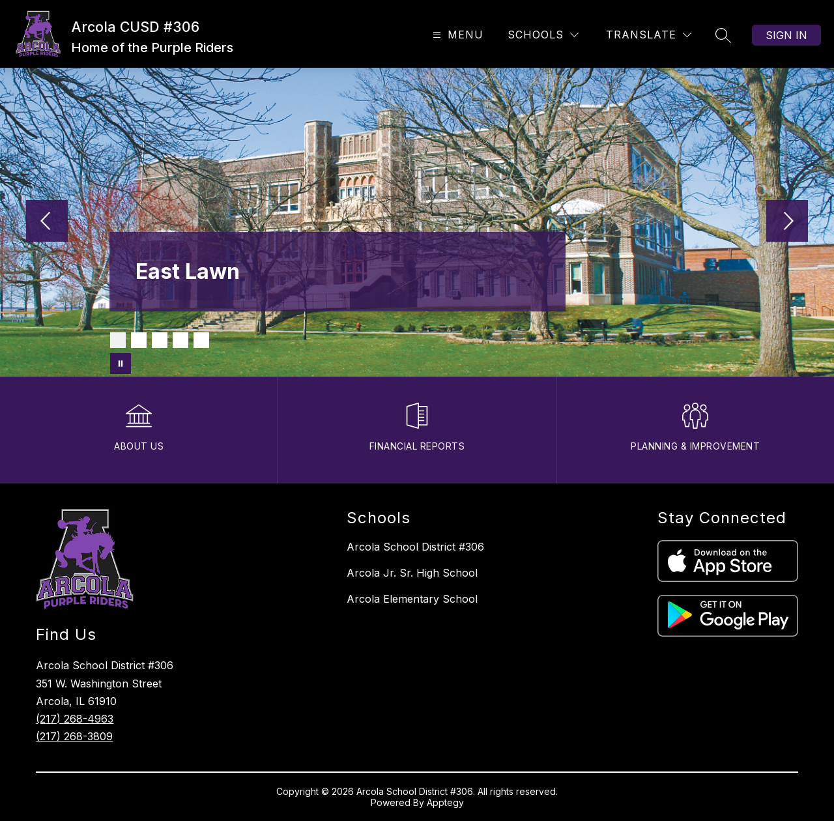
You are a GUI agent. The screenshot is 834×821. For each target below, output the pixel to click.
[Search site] (723, 35)
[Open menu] (456, 35)
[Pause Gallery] (120, 363)
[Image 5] (201, 340)
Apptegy (445, 802)
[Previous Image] (47, 222)
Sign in (786, 35)
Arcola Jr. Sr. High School (412, 572)
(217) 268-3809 (74, 736)
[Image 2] (139, 340)
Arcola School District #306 (415, 546)
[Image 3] (159, 340)
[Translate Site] (649, 35)
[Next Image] (787, 222)
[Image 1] (118, 340)
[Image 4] (180, 340)
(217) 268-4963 (74, 718)
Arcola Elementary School (412, 598)
